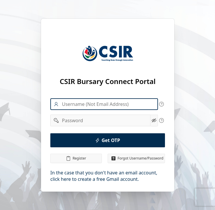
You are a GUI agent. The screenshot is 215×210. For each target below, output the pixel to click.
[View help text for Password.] (161, 120)
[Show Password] (154, 120)
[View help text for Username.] (161, 104)
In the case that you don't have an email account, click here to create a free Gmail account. (103, 175)
